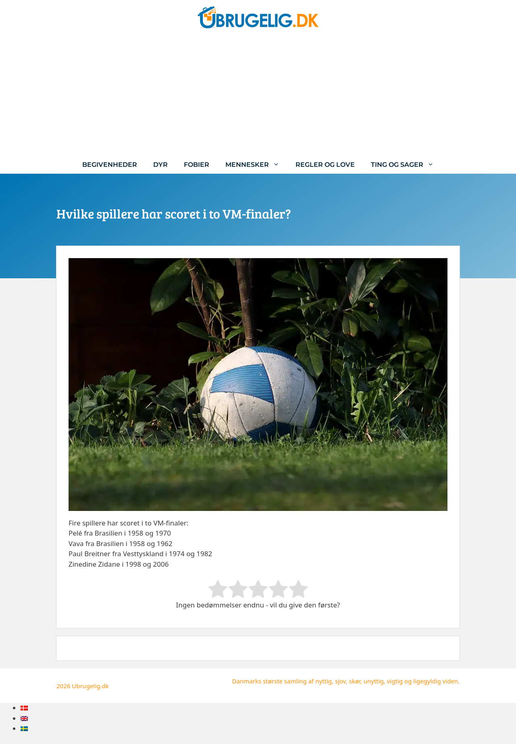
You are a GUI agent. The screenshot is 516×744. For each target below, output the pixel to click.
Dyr (160, 164)
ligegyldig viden (435, 681)
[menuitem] (24, 707)
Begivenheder (109, 164)
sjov (340, 681)
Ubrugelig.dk (90, 686)
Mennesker (256, 165)
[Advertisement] (258, 94)
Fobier (196, 164)
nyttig (323, 681)
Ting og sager (406, 165)
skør (354, 681)
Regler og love (325, 164)
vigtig (395, 681)
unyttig (374, 681)
